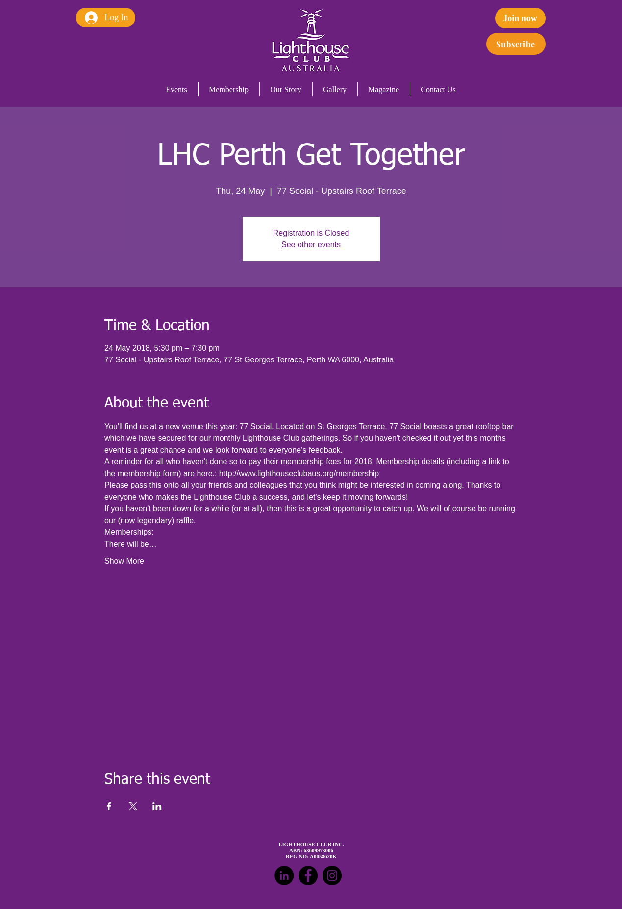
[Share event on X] (133, 806)
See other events (311, 244)
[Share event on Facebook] (109, 806)
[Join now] (520, 18)
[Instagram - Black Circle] (332, 875)
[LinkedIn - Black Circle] (284, 875)
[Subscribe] (516, 44)
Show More (124, 561)
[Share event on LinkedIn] (157, 806)
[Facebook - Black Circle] (308, 875)
